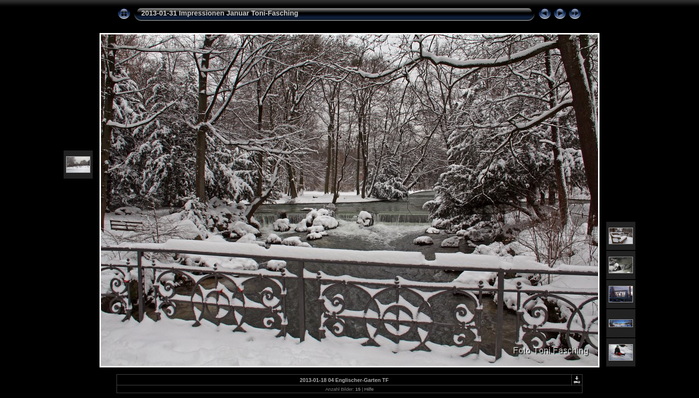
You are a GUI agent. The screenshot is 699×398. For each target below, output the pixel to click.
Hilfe (369, 389)
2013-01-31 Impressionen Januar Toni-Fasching (220, 13)
